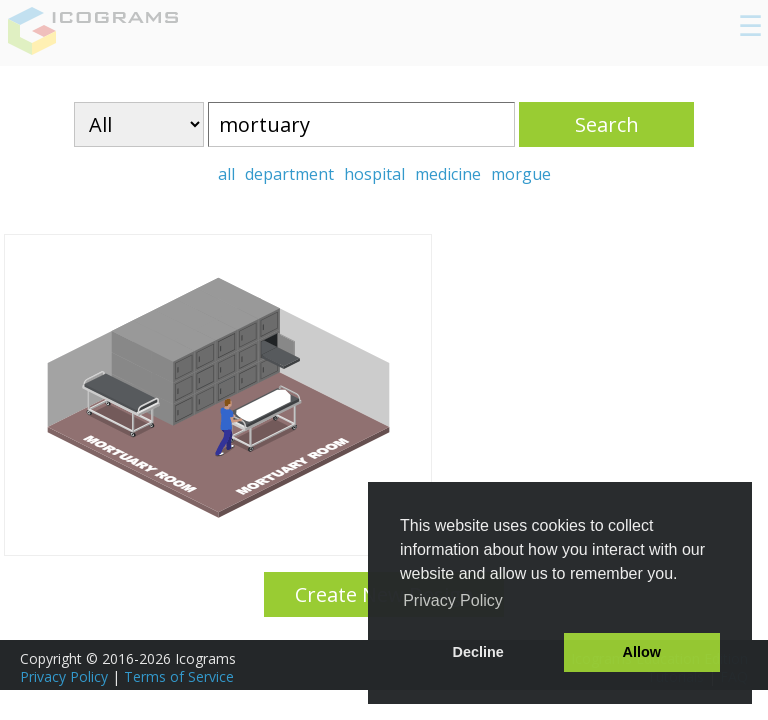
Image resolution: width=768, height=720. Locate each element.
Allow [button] (642, 652)
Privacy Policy (64, 676)
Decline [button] (478, 652)
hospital (374, 174)
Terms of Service (179, 676)
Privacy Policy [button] (453, 600)
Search (607, 124)
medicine (448, 174)
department (289, 174)
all (226, 174)
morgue (521, 174)
